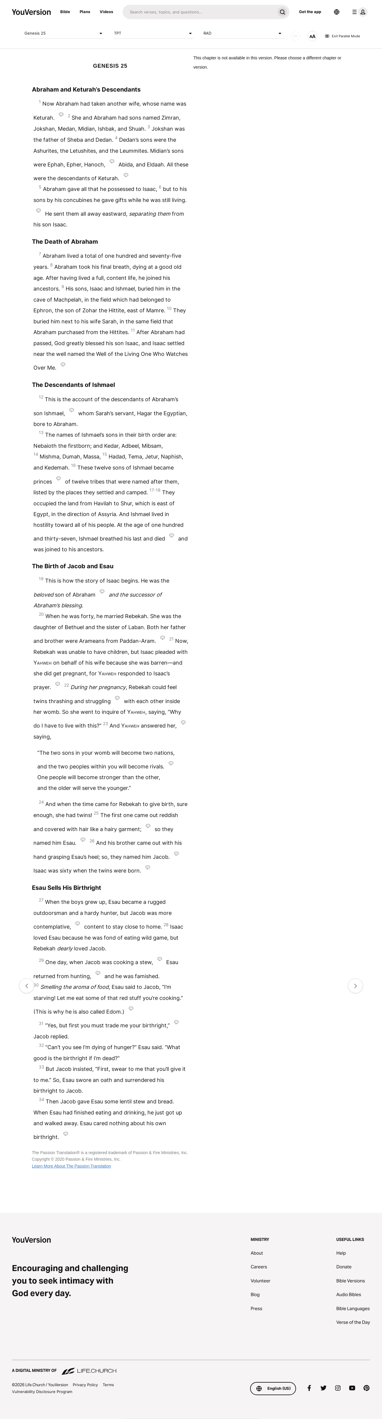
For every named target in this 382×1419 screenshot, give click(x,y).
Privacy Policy (85, 1384)
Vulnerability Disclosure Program (42, 1391)
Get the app (310, 11)
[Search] (199, 12)
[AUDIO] (295, 36)
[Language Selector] (337, 12)
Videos (106, 11)
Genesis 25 (64, 33)
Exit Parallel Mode (342, 36)
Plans (85, 11)
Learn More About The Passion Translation (71, 1166)
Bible (65, 11)
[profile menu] (358, 12)
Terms (108, 1384)
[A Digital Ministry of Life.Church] (191, 1368)
